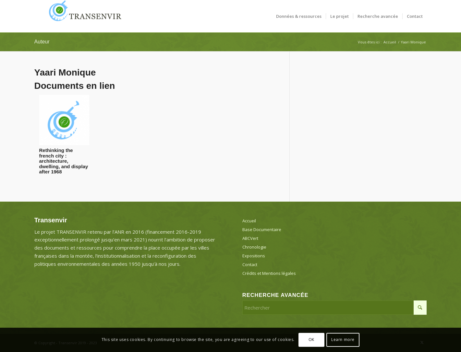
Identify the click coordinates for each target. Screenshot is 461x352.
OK (311, 339)
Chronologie (254, 247)
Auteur (42, 41)
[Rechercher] (334, 307)
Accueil (249, 221)
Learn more (343, 339)
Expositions (253, 256)
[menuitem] (299, 16)
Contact (249, 264)
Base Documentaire (261, 229)
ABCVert (250, 238)
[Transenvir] (83, 16)
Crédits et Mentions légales (269, 273)
